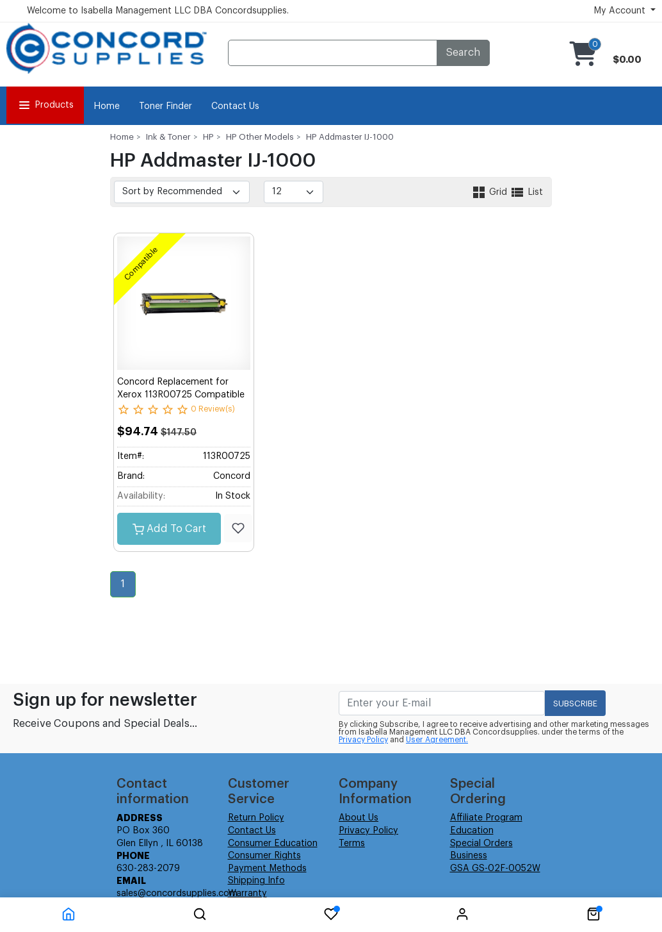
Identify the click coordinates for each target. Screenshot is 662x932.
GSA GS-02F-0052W (495, 868)
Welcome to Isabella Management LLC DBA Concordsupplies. (158, 10)
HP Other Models (260, 137)
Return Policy (256, 817)
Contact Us (235, 106)
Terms (352, 843)
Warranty (247, 893)
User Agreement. (437, 740)
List (526, 192)
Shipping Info (256, 880)
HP (208, 137)
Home (106, 106)
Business (468, 855)
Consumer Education (273, 843)
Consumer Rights (264, 855)
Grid (490, 192)
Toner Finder (165, 106)
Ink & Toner (168, 137)
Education (472, 830)
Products (45, 105)
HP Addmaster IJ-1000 (350, 137)
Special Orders (481, 843)
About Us (358, 817)
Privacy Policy (363, 740)
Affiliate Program (486, 817)
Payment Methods (267, 868)
